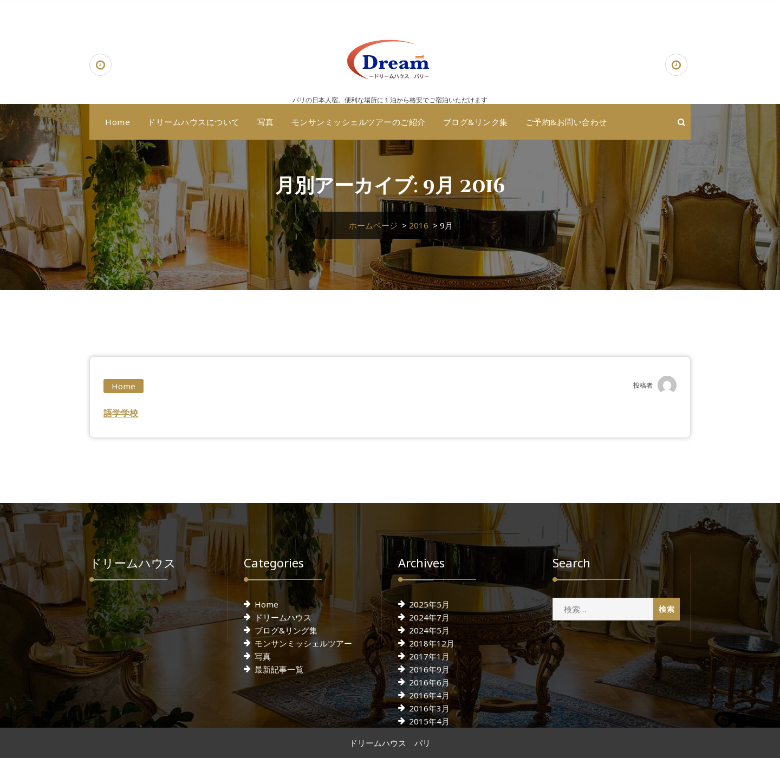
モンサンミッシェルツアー (303, 643)
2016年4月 (429, 695)
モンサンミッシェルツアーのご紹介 (358, 121)
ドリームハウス (283, 617)
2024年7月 (429, 617)
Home (117, 121)
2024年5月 (429, 630)
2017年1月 (429, 656)
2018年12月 (431, 643)
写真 (265, 121)
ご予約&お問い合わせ (566, 121)
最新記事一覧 (279, 669)
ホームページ (373, 225)
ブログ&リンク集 (475, 121)
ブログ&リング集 (286, 630)
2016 (418, 225)
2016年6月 (429, 682)
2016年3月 (429, 708)
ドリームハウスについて (193, 121)
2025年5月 (429, 604)
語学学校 (120, 413)
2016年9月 (429, 669)
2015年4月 (429, 721)
